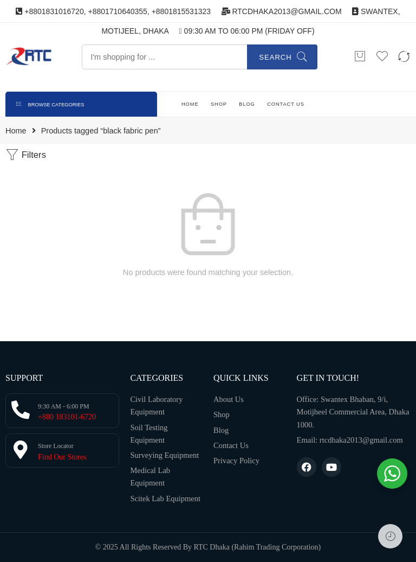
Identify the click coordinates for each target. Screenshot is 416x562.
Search (275, 57)
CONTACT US (285, 104)
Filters (25, 155)
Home (16, 131)
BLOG (247, 104)
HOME (190, 104)
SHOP (219, 104)
